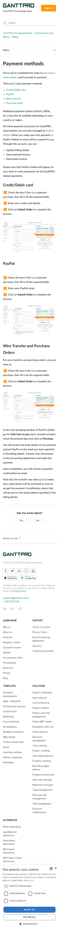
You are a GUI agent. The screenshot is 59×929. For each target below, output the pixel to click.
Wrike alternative (12, 826)
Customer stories (12, 647)
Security (36, 646)
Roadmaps (8, 762)
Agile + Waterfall (11, 701)
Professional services (14, 706)
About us (7, 632)
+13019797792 (11, 601)
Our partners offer (12, 657)
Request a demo (11, 642)
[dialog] (29, 897)
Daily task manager (42, 779)
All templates (10, 726)
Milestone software (42, 784)
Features (7, 637)
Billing (15, 36)
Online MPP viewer (42, 721)
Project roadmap (41, 750)
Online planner (40, 731)
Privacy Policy (39, 632)
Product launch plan (13, 742)
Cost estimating (40, 702)
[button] (30, 923)
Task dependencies (42, 755)
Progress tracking (41, 760)
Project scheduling (42, 692)
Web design (9, 737)
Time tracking (39, 745)
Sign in (48, 8)
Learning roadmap (12, 752)
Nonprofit (8, 668)
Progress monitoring (43, 774)
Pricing (6, 673)
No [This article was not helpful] (37, 520)
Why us (7, 627)
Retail (6, 747)
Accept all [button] (29, 909)
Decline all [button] (29, 917)
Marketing (8, 716)
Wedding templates (13, 731)
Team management (42, 790)
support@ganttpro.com (16, 597)
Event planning (11, 721)
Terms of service (41, 627)
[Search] (29, 23)
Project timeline (40, 708)
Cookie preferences (43, 651)
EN (4, 608)
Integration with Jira (42, 726)
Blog (5, 678)
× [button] (55, 868)
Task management (42, 803)
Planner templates (12, 757)
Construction (10, 711)
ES (20, 608)
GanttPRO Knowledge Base (17, 33)
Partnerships (9, 662)
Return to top (12, 538)
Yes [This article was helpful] (21, 520)
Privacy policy (18, 591)
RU (12, 608)
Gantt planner (39, 697)
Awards (7, 652)
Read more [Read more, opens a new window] (29, 880)
